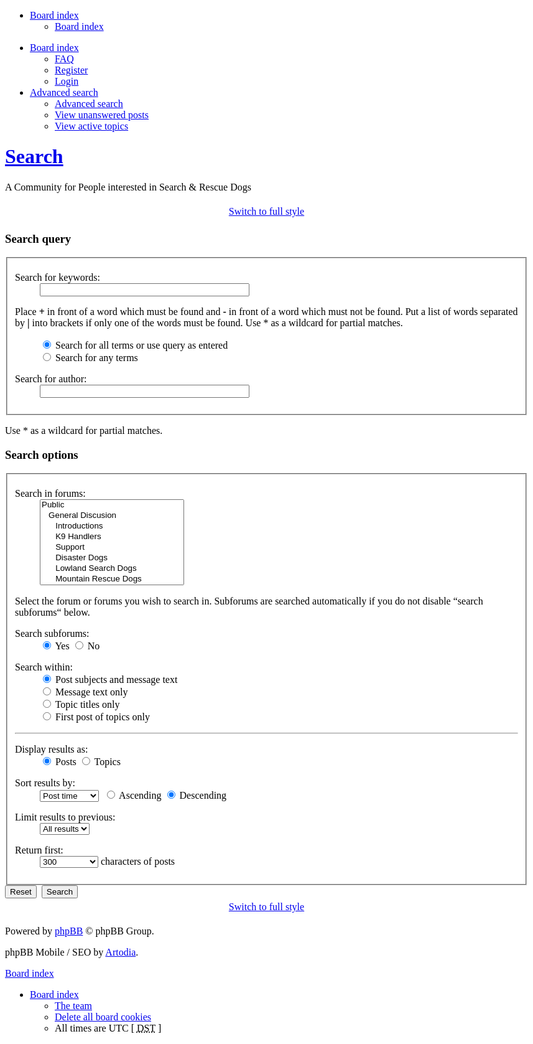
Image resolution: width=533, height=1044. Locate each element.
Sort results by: (45, 783)
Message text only (85, 692)
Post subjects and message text (110, 679)
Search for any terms (90, 357)
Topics (101, 761)
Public (111, 505)
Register (71, 70)
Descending (197, 795)
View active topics (91, 126)
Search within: (44, 667)
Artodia (120, 952)
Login (66, 81)
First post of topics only (96, 717)
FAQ (64, 59)
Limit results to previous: (65, 817)
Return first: (39, 850)
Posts (59, 761)
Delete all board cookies (103, 1017)
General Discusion (111, 515)
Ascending (134, 795)
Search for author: (51, 379)
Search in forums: (50, 493)
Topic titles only (81, 704)
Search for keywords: (57, 277)
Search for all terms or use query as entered (135, 345)
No (87, 646)
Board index (79, 26)
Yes (56, 646)
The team (73, 1005)
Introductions (111, 526)
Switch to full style (266, 211)
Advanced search (89, 103)
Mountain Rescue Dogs (111, 579)
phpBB (69, 931)
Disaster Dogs (111, 558)
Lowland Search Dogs (111, 568)
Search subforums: (52, 633)
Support (111, 547)
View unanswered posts (102, 115)
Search (34, 156)
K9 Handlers (111, 537)
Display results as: (51, 749)
